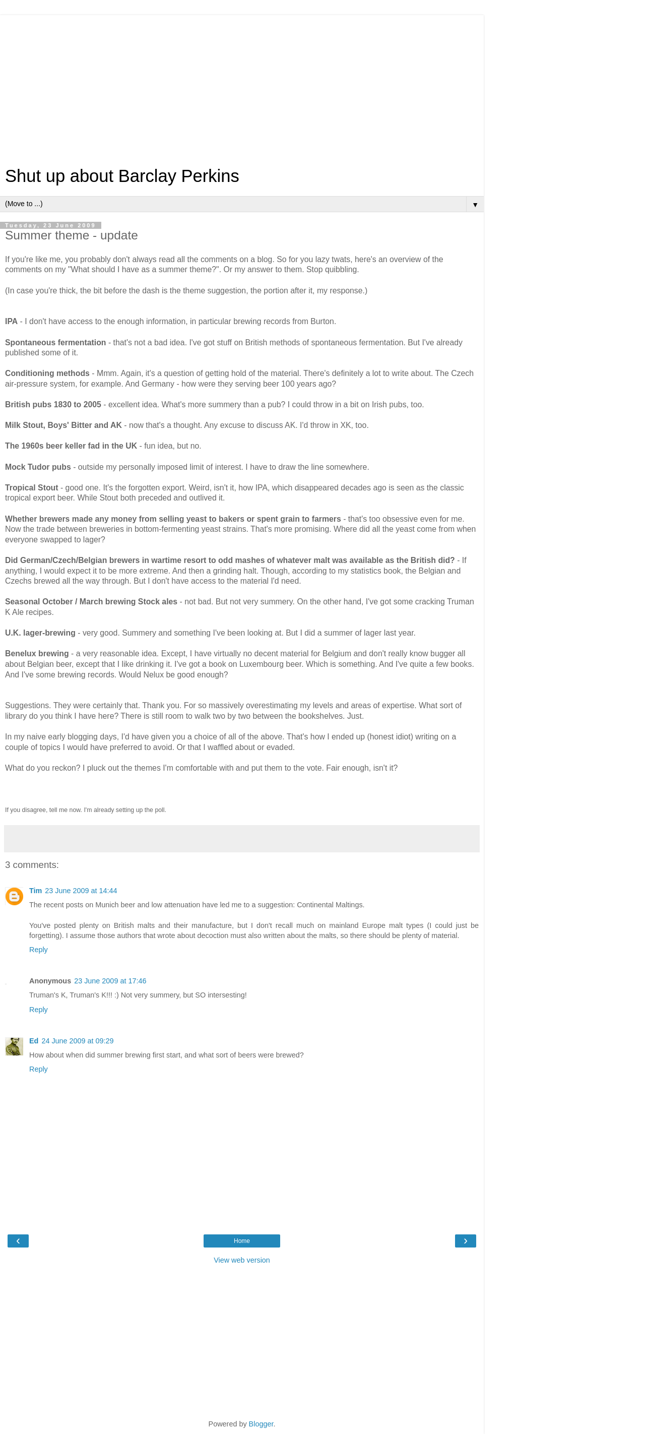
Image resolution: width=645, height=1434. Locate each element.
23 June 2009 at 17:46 (110, 981)
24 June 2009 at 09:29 (77, 1041)
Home (242, 1240)
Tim (35, 891)
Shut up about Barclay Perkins (122, 175)
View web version (242, 1260)
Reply (38, 950)
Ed (33, 1041)
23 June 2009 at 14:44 (81, 891)
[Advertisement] (242, 85)
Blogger (261, 1424)
